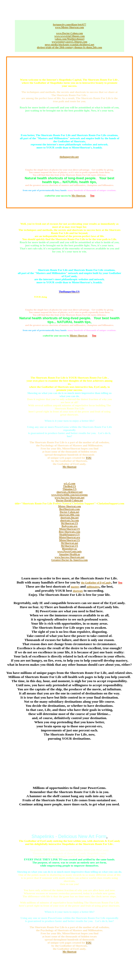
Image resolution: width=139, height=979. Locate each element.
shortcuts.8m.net (69, 517)
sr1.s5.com (69, 483)
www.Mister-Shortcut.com (69, 27)
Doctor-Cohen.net (69, 512)
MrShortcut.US (69, 523)
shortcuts (78, 590)
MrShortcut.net (69, 543)
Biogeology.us (69, 548)
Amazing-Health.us (69, 554)
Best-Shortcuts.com (69, 531)
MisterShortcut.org (69, 537)
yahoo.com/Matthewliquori (69, 38)
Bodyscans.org (69, 526)
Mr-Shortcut (78, 195)
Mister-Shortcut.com (69, 506)
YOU (89, 457)
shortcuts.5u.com (69, 520)
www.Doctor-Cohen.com (69, 33)
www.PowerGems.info (69, 551)
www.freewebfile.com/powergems (69, 494)
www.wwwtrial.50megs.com (69, 36)
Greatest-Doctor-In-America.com (69, 560)
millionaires (93, 586)
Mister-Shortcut (78, 335)
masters (75, 586)
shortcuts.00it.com (69, 514)
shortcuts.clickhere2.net (69, 492)
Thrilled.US (69, 486)
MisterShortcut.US (69, 529)
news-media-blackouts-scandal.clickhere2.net (69, 44)
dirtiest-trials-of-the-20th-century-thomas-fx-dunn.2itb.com (69, 47)
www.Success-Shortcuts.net (69, 497)
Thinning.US (70, 489)
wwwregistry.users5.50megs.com (69, 41)
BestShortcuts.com (69, 509)
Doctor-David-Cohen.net (69, 500)
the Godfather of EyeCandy (96, 582)
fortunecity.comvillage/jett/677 (69, 24)
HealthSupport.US (69, 534)
